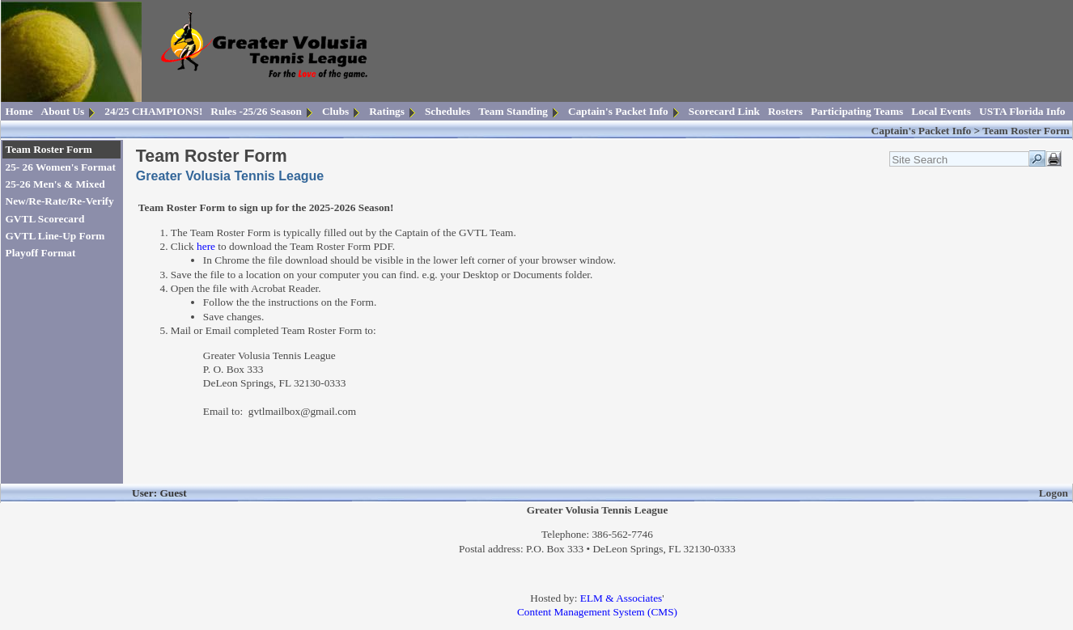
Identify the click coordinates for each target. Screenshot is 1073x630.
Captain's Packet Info (618, 111)
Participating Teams (857, 111)
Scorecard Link (724, 111)
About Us (63, 111)
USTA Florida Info (1022, 111)
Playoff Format (41, 253)
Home (19, 111)
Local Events (941, 111)
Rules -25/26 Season (256, 111)
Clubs (335, 111)
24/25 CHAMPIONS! (153, 111)
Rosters (785, 111)
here (206, 246)
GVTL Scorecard (45, 219)
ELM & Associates (621, 598)
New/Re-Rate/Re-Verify (60, 201)
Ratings (387, 111)
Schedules (447, 111)
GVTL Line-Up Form (55, 236)
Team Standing (513, 111)
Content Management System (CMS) (597, 612)
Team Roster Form (49, 149)
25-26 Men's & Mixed (55, 184)
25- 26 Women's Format (61, 167)
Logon (1053, 493)
